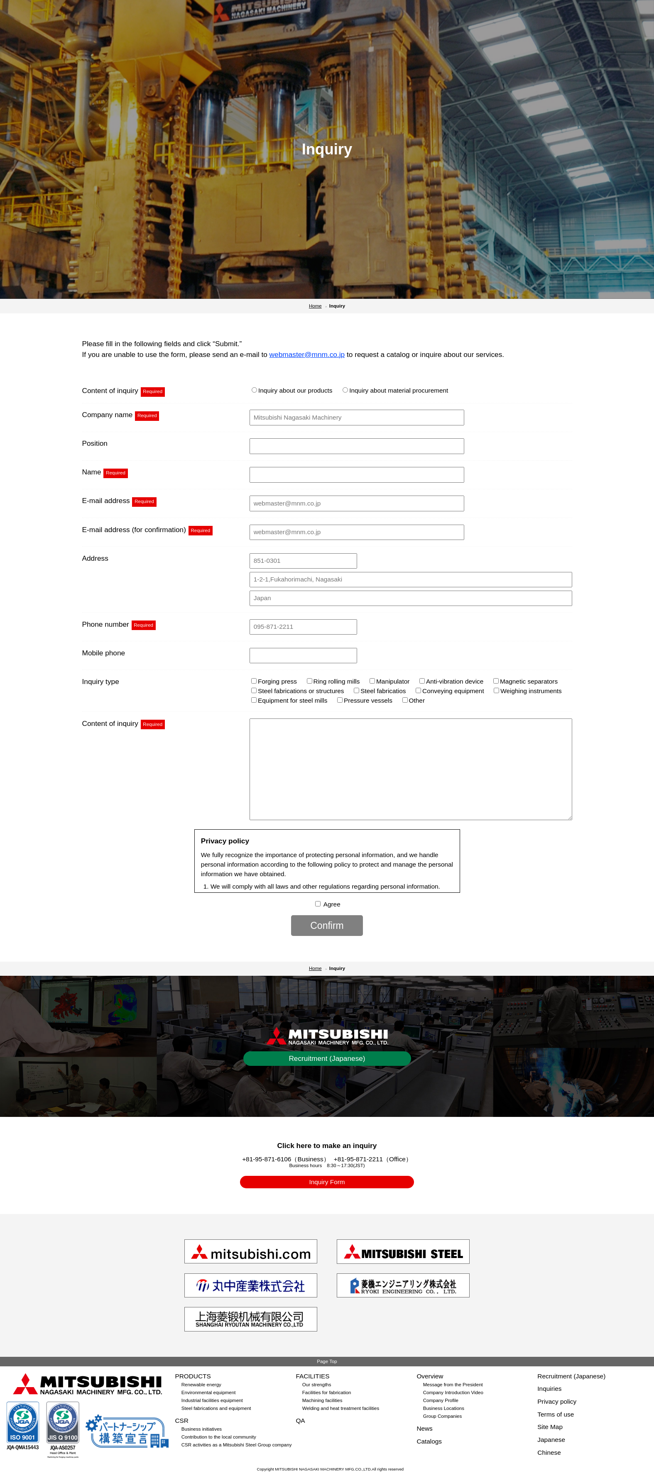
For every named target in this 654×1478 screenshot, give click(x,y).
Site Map (550, 1426)
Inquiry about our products (292, 390)
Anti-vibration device (451, 681)
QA (300, 1420)
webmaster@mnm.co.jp (307, 354)
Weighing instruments (527, 690)
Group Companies (442, 1416)
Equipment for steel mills (289, 700)
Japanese (551, 1439)
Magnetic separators (525, 681)
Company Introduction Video (453, 1392)
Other (413, 700)
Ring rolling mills (333, 681)
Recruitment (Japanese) (327, 1058)
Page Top (327, 1361)
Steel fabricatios (380, 690)
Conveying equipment (450, 690)
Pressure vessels (364, 700)
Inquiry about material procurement (395, 390)
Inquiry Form (327, 1181)
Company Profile (440, 1400)
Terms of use (555, 1414)
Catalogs (429, 1441)
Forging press (274, 681)
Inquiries (549, 1388)
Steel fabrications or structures (297, 690)
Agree (331, 904)
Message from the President (453, 1384)
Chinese (549, 1452)
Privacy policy (556, 1401)
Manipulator (389, 681)
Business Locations (443, 1408)
